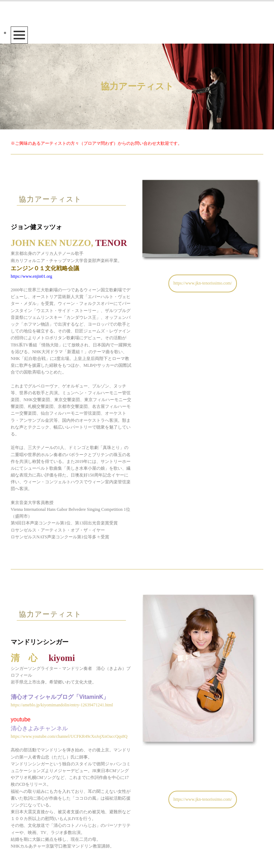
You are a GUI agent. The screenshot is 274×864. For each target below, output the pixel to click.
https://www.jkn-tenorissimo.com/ (202, 283)
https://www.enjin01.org (31, 276)
